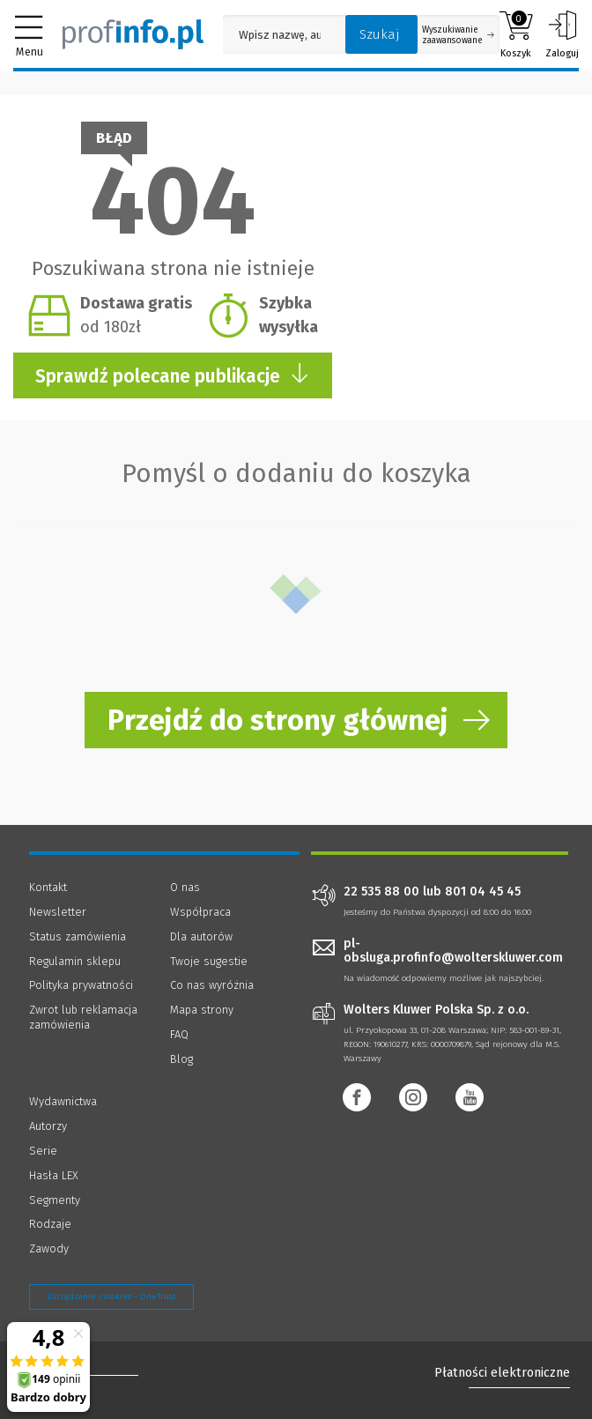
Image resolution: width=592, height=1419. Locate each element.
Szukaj (379, 34)
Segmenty (54, 1200)
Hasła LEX (53, 1175)
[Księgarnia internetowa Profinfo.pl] (133, 34)
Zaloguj (562, 34)
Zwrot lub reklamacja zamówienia (83, 1017)
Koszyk (516, 34)
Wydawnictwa (63, 1101)
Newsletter (57, 911)
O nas (185, 887)
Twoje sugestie (209, 961)
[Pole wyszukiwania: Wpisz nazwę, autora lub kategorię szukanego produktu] (280, 34)
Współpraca (200, 911)
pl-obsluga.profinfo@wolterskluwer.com (453, 951)
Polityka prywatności (81, 985)
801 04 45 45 (483, 892)
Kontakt (48, 887)
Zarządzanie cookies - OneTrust (111, 1296)
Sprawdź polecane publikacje (172, 375)
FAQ (179, 1034)
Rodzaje (50, 1223)
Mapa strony (201, 1009)
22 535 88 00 (381, 892)
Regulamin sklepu (75, 961)
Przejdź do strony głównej (277, 720)
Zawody (49, 1248)
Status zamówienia (77, 936)
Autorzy (48, 1126)
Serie (43, 1150)
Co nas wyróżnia (212, 985)
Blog (181, 1059)
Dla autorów (201, 936)
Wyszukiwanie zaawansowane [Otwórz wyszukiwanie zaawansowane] (458, 35)
